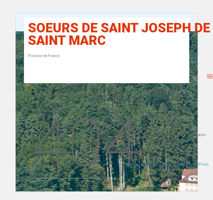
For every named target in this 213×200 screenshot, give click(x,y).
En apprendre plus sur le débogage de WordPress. (168, 164)
